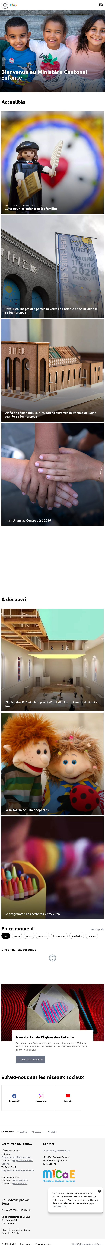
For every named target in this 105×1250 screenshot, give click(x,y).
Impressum (25, 1244)
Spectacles (77, 935)
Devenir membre (43, 1244)
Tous (6, 935)
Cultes (29, 935)
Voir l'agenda (97, 929)
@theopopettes (20, 1180)
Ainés (17, 935)
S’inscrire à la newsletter (31, 1059)
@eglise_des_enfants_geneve (15, 1157)
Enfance (92, 935)
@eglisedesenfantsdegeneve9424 (18, 1170)
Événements (59, 935)
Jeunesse (42, 935)
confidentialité (59, 1206)
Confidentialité (8, 1244)
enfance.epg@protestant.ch (56, 1150)
